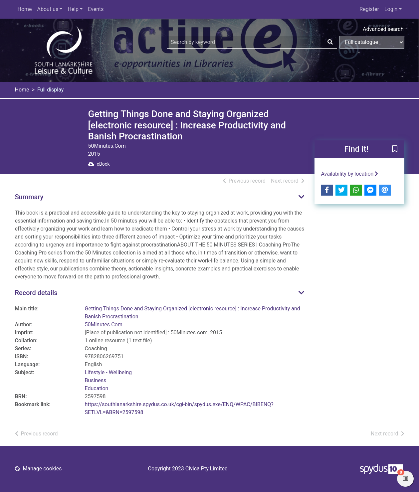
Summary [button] (29, 197)
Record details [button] (36, 293)
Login (390, 9)
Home (25, 9)
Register (369, 9)
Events (96, 9)
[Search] (330, 42)
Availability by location (349, 174)
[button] (395, 149)
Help (73, 9)
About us (48, 9)
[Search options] (371, 42)
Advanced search (383, 29)
